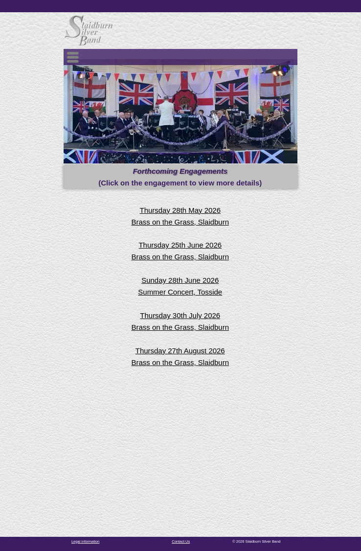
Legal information (85, 541)
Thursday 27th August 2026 (180, 350)
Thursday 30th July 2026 (180, 315)
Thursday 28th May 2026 (180, 210)
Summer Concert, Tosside (180, 292)
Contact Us (181, 541)
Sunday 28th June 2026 (180, 280)
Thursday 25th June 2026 (180, 245)
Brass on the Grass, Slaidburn (180, 222)
